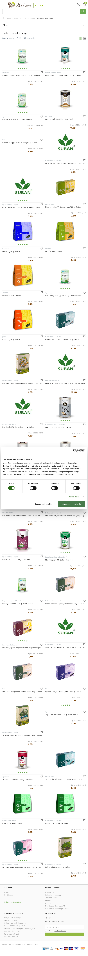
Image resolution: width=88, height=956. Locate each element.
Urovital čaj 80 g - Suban (12, 823)
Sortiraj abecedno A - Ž (12, 38)
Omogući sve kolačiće (71, 504)
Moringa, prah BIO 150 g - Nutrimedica (17, 603)
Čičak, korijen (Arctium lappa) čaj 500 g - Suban (21, 207)
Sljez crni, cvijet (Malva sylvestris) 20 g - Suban (63, 691)
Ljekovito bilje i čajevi (53, 160)
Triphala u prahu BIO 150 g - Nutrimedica (61, 715)
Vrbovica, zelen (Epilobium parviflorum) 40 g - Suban (22, 867)
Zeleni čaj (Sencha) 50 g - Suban (57, 867)
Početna (3, 18)
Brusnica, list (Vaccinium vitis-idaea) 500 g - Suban (65, 163)
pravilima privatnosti (60, 931)
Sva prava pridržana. (31, 944)
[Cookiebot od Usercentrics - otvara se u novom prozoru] (75, 451)
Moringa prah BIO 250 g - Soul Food (59, 560)
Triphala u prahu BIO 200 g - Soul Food (17, 779)
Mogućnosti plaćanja (12, 918)
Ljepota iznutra (7, 513)
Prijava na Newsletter (12, 902)
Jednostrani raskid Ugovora (15, 923)
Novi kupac (8, 895)
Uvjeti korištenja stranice (14, 931)
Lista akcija (49, 892)
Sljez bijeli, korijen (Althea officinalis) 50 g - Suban (22, 691)
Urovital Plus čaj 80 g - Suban (56, 823)
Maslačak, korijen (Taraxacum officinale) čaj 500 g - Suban (65, 516)
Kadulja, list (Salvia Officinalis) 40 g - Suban (62, 339)
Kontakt (48, 900)
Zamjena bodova (51, 898)
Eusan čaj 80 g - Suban (11, 251)
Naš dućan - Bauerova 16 (55, 906)
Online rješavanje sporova (14, 926)
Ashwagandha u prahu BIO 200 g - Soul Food (63, 75)
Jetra (4, 337)
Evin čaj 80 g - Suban (53, 251)
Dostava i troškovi (11, 920)
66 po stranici (30, 38)
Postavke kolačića (11, 936)
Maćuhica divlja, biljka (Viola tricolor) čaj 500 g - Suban (22, 515)
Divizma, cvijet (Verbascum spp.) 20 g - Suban (63, 207)
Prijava (6, 892)
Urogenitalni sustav (52, 380)
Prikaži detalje (74, 497)
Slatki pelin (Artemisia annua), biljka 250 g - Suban (65, 647)
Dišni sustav (6, 140)
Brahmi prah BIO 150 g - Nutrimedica (17, 119)
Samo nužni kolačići (43, 504)
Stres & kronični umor (53, 73)
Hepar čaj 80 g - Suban (11, 339)
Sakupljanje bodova (53, 895)
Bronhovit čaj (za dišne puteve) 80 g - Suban (19, 143)
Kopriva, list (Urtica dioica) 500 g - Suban (18, 427)
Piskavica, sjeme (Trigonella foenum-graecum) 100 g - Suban (22, 648)
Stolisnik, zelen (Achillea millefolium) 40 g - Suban (22, 735)
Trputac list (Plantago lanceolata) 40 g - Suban (63, 779)
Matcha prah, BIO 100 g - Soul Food (16, 559)
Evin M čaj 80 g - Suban (11, 295)
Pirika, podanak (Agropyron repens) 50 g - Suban (64, 603)
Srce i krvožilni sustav (10, 645)
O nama (48, 903)
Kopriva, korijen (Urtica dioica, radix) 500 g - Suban (65, 383)
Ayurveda (5, 73)
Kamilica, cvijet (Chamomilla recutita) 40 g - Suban (22, 383)
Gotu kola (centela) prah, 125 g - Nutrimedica (63, 296)
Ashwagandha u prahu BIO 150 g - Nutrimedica (21, 75)
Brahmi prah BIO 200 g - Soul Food (59, 119)
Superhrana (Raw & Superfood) (56, 425)
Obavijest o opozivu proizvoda (57, 908)
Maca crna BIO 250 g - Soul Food (58, 427)
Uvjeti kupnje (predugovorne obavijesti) (19, 928)
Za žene (48, 248)
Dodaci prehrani (13, 18)
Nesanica (5, 249)
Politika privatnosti (11, 934)
